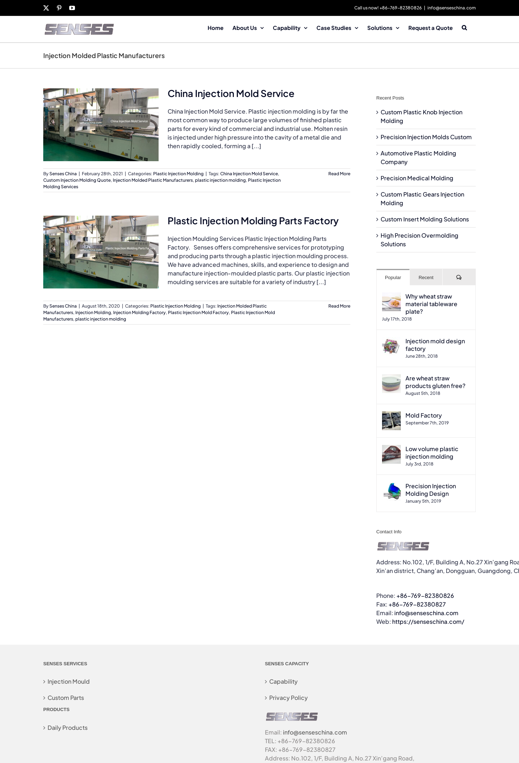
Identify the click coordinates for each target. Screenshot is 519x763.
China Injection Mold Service (231, 93)
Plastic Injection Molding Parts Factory (253, 220)
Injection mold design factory (435, 344)
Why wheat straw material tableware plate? (431, 303)
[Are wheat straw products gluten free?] (391, 378)
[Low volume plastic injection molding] (391, 449)
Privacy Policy (288, 697)
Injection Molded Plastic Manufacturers (153, 180)
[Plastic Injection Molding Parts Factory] (101, 252)
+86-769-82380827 (417, 604)
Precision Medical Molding (417, 178)
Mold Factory (423, 415)
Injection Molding (93, 312)
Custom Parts (66, 697)
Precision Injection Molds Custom (426, 137)
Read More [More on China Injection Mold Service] (339, 173)
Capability (283, 681)
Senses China (63, 173)
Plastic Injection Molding (178, 173)
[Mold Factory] (391, 415)
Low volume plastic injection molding (431, 452)
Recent (425, 277)
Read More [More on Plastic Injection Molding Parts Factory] (339, 306)
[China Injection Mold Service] (101, 124)
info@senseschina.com (451, 7)
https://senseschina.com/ (428, 621)
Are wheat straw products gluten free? (435, 381)
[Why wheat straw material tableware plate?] (391, 296)
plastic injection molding (220, 180)
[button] (464, 27)
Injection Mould (69, 681)
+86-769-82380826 (425, 595)
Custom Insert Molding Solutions (425, 219)
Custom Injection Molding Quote (77, 180)
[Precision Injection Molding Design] (391, 486)
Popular (393, 277)
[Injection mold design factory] (391, 341)
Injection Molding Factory (139, 312)
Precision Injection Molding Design (430, 489)
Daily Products (68, 727)
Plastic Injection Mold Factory (198, 312)
